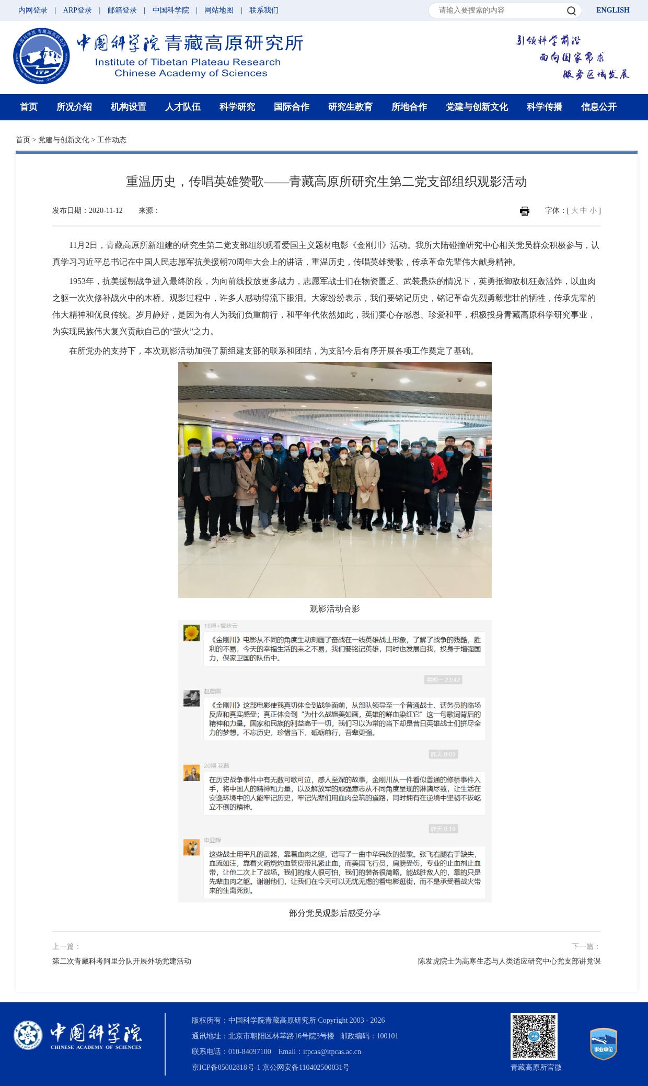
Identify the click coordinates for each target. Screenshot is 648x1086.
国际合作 (291, 107)
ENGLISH (613, 10)
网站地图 (219, 10)
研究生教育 (350, 107)
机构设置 (128, 107)
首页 (29, 107)
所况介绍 (74, 107)
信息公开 (599, 107)
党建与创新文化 (477, 107)
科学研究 (237, 107)
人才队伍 (183, 107)
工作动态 (111, 140)
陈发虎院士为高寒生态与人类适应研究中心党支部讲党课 (509, 961)
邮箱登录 (122, 10)
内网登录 (33, 10)
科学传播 (544, 107)
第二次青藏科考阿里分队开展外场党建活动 (121, 961)
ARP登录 (77, 10)
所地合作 (409, 107)
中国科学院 (171, 10)
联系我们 (264, 10)
